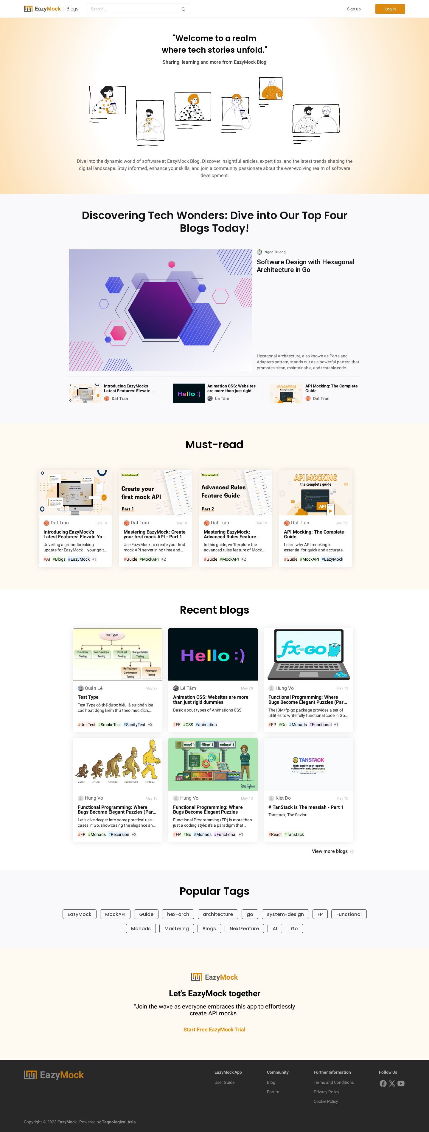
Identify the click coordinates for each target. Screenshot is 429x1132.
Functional (320, 724)
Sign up (354, 9)
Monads (298, 724)
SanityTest (134, 724)
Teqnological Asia (118, 1122)
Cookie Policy (326, 1101)
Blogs (72, 9)
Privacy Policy (326, 1091)
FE (177, 724)
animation (206, 724)
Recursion (118, 834)
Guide (130, 559)
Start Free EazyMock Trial (214, 1029)
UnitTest (87, 724)
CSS (188, 724)
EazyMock (79, 559)
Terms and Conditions (334, 1082)
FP (272, 724)
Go (283, 724)
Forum (273, 1091)
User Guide (224, 1082)
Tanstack (294, 834)
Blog (271, 1082)
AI (46, 559)
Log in (390, 9)
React (275, 834)
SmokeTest (109, 724)
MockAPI (149, 559)
